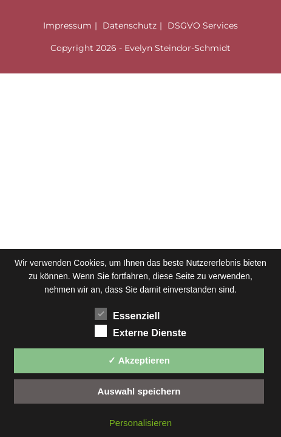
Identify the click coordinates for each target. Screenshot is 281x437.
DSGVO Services (203, 25)
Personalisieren (140, 423)
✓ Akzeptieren (139, 360)
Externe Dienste (140, 331)
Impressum (67, 25)
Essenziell (127, 314)
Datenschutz (130, 25)
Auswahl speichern (139, 391)
